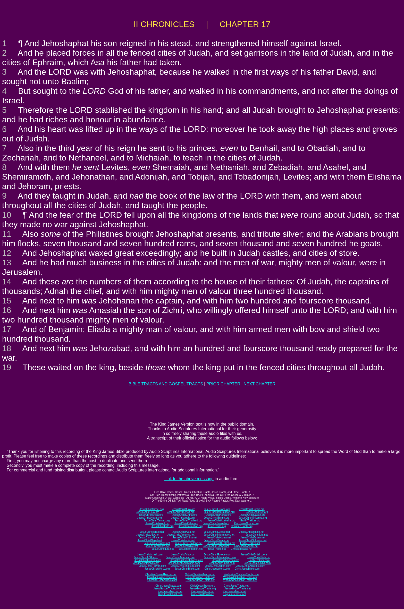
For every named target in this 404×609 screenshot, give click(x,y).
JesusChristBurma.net (216, 540)
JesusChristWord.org (157, 523)
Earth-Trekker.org (250, 520)
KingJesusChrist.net (234, 594)
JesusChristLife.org (163, 526)
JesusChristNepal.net (150, 540)
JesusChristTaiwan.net (157, 543)
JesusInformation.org (191, 526)
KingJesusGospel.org (246, 523)
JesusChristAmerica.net (181, 534)
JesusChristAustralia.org (221, 520)
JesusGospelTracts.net (237, 588)
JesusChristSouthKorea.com (186, 560)
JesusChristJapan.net (252, 537)
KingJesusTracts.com (170, 591)
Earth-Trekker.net (250, 543)
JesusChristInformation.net (219, 534)
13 (6, 262)
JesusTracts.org (217, 526)
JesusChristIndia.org (183, 517)
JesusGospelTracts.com (167, 588)
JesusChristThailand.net (188, 543)
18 (6, 348)
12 (6, 253)
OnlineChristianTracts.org (200, 577)
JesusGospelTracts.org (202, 588)
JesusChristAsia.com (183, 554)
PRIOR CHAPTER (223, 384)
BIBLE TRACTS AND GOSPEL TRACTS (166, 384)
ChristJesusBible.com (247, 568)
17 (6, 329)
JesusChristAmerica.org (181, 512)
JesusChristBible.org (186, 523)
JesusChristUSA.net (147, 534)
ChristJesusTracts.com (168, 585)
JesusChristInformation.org (219, 512)
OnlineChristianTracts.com (200, 574)
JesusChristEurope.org (217, 509)
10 (6, 214)
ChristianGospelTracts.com (160, 574)
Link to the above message (189, 479)
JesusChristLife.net (257, 534)
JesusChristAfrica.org (151, 514)
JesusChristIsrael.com (149, 554)
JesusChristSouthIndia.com (184, 563)
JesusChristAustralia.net (221, 543)
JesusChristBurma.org (217, 517)
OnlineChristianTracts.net (200, 580)
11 (6, 234)
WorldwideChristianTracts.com (241, 574)
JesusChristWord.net (158, 546)
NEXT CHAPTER (259, 384)
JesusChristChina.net (185, 537)
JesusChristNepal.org (149, 517)
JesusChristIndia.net (183, 540)
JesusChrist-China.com (257, 563)
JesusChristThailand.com (185, 565)
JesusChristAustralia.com (250, 565)
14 (6, 281)
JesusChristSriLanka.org (253, 517)
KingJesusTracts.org (202, 591)
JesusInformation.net (191, 548)
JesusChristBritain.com (253, 554)
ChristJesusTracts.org (202, 585)
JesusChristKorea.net (218, 537)
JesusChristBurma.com (147, 560)
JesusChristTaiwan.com (152, 565)
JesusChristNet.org (257, 512)
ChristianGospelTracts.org (162, 577)
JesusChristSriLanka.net (252, 540)
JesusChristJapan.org (252, 514)
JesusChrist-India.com (222, 563)
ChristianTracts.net (241, 548)
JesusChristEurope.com (217, 554)
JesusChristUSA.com (146, 557)
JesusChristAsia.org (183, 509)
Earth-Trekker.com (259, 560)
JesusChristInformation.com (220, 557)
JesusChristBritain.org (252, 509)
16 (6, 310)
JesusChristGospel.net (216, 546)
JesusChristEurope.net (217, 531)
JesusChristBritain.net (251, 531)
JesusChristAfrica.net (151, 537)
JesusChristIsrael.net (152, 531)
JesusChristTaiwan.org (157, 520)
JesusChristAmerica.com (180, 557)
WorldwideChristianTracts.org (240, 577)
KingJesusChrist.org (202, 594)
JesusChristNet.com (258, 557)
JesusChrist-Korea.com (225, 560)
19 (6, 367)
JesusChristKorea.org (218, 514)
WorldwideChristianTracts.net (240, 580)
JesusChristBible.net (186, 546)
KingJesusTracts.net (234, 591)
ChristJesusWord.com (217, 568)
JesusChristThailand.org (189, 520)
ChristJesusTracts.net (236, 585)
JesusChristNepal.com (146, 563)
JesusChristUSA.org (147, 512)
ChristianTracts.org (241, 526)
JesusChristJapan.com (218, 565)
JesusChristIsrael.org (151, 509)
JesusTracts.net (217, 548)
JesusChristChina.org (184, 514)
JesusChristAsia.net (183, 531)
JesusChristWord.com (157, 568)
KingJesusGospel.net (246, 546)
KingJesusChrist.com (170, 594)
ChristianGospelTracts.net (162, 580)
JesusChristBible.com (187, 568)
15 (6, 300)
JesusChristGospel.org (216, 523)
